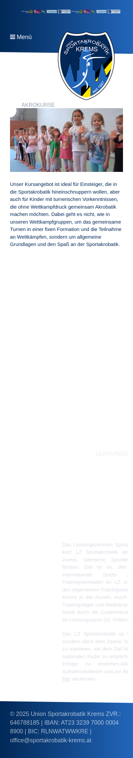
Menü (24, 37)
